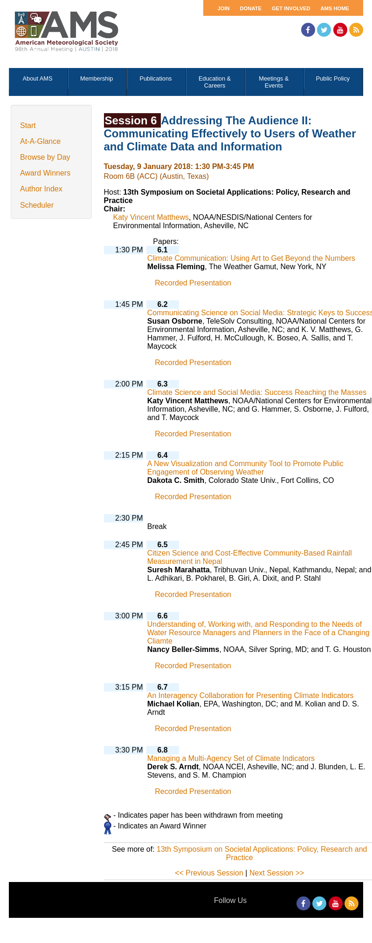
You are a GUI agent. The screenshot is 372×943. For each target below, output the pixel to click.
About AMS (38, 78)
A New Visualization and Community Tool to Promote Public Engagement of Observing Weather (245, 468)
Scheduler (37, 205)
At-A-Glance (40, 141)
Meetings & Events (274, 82)
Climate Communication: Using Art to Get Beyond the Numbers (251, 258)
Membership (96, 78)
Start (28, 125)
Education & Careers (215, 82)
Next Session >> (276, 873)
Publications (155, 78)
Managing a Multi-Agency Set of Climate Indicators (231, 758)
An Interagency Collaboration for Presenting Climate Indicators (250, 695)
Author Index (41, 189)
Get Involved (291, 8)
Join (223, 8)
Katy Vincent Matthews (151, 217)
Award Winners (45, 173)
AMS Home (334, 8)
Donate (251, 8)
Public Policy (333, 78)
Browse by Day (45, 157)
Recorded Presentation (193, 283)
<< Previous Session (209, 873)
